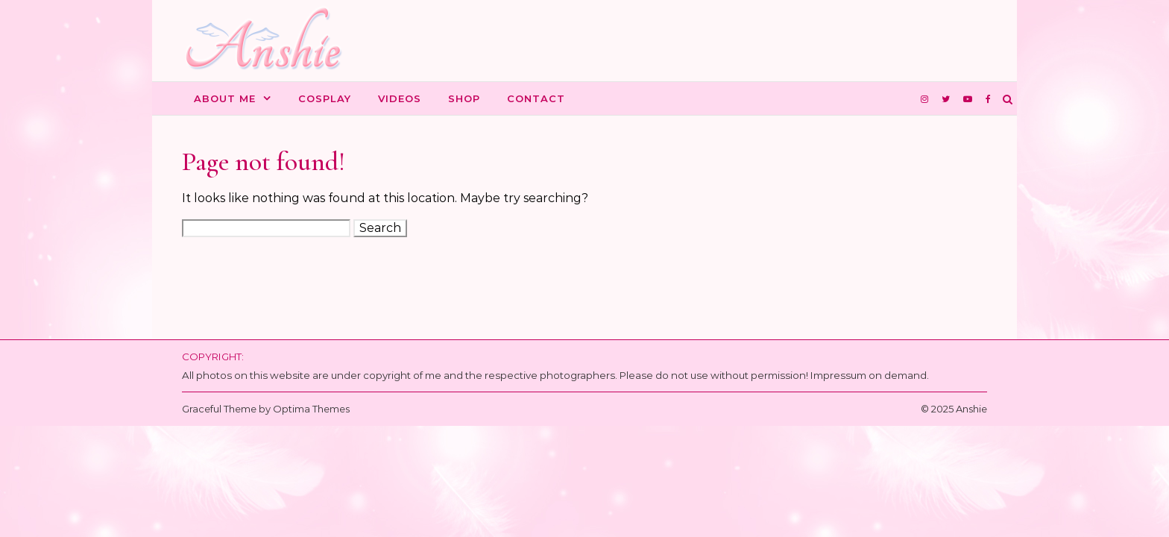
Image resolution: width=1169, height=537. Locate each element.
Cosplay (324, 98)
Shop (464, 98)
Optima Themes (311, 409)
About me (225, 98)
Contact (536, 98)
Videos (399, 98)
